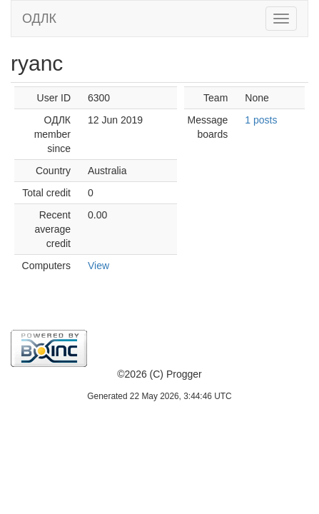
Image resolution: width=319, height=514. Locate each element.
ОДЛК (39, 18)
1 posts (261, 120)
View (98, 265)
